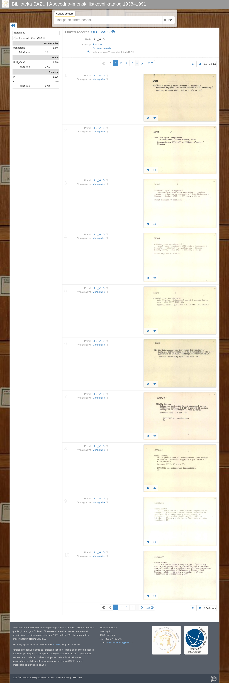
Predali (55, 57)
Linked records (102, 48)
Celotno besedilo (64, 14)
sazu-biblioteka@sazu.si (119, 642)
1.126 (56, 76)
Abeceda (54, 72)
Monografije (19, 47)
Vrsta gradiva (51, 43)
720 (57, 81)
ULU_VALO (19, 62)
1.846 (56, 47)
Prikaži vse (24, 52)
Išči (170, 20)
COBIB (56, 644)
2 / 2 (47, 86)
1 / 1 (47, 52)
